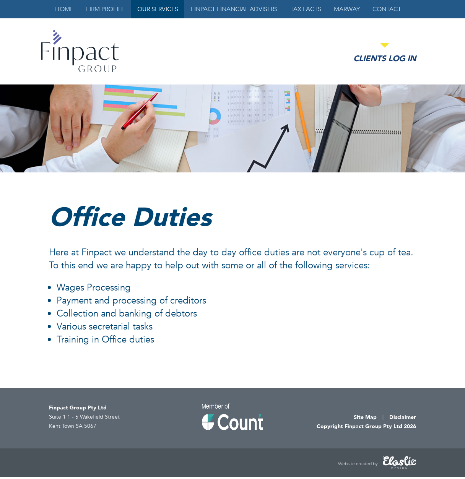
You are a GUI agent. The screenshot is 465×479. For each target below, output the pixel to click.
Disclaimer (402, 417)
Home (64, 9)
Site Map (365, 417)
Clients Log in (384, 58)
